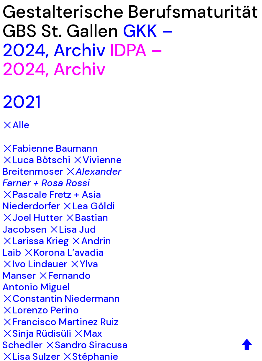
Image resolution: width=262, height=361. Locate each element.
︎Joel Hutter (32, 217)
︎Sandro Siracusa (86, 345)
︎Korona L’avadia (64, 252)
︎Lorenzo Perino (40, 310)
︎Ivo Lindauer (34, 264)
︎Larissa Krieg (35, 241)
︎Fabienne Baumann (50, 148)
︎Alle (15, 125)
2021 (21, 101)
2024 (23, 50)
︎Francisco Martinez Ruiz (60, 322)
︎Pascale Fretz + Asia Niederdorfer (51, 200)
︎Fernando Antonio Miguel (46, 281)
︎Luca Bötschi (36, 160)
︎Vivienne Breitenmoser (62, 166)
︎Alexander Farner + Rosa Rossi (61, 177)
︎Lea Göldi (88, 206)
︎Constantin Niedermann (61, 298)
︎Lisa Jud (72, 229)
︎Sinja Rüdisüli (36, 333)
